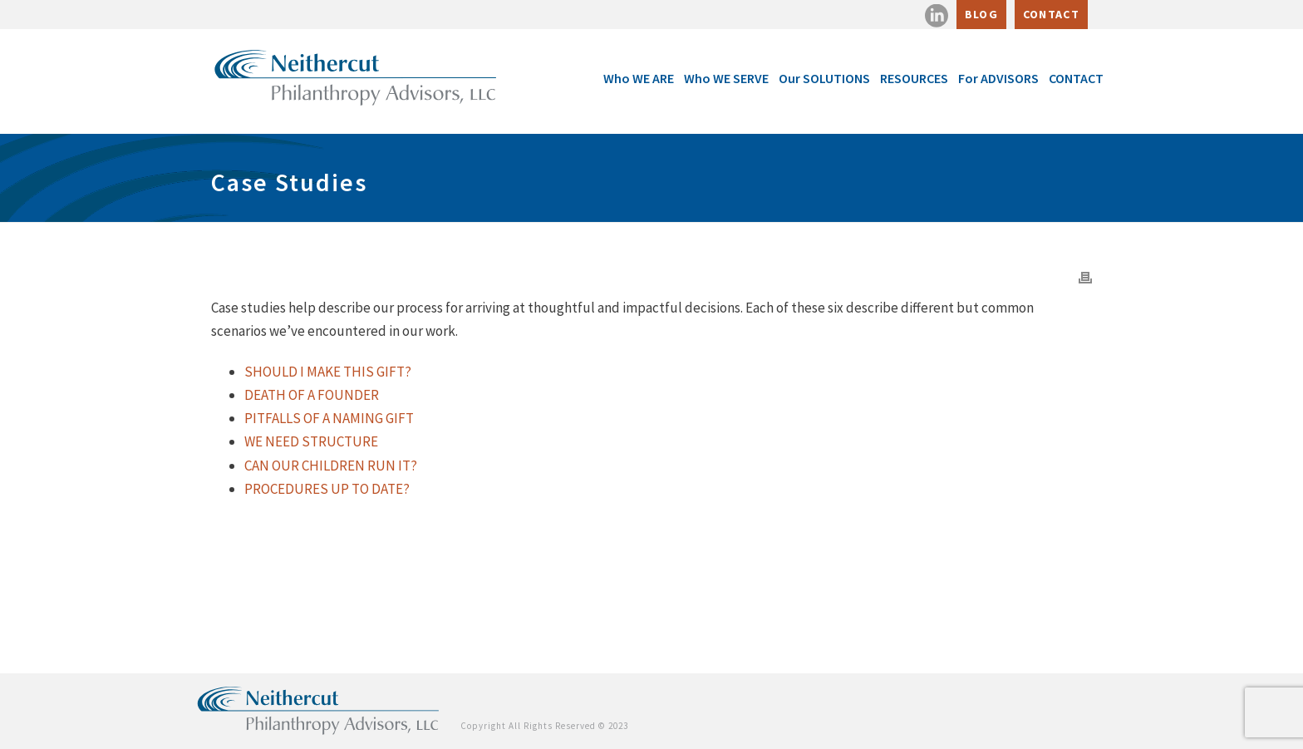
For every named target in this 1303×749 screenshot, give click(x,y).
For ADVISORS (998, 78)
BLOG (981, 14)
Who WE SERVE (726, 78)
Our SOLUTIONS (824, 78)
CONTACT (1051, 14)
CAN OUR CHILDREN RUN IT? (330, 465)
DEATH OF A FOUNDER (311, 395)
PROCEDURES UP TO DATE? (327, 489)
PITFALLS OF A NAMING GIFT (329, 418)
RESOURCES (914, 78)
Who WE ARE (638, 78)
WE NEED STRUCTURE (311, 441)
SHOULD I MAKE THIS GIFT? (327, 371)
